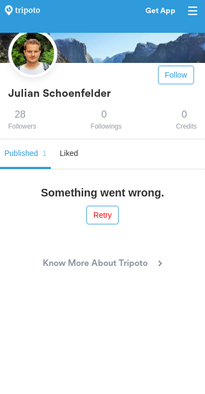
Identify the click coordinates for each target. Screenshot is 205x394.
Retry (102, 215)
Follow (176, 75)
